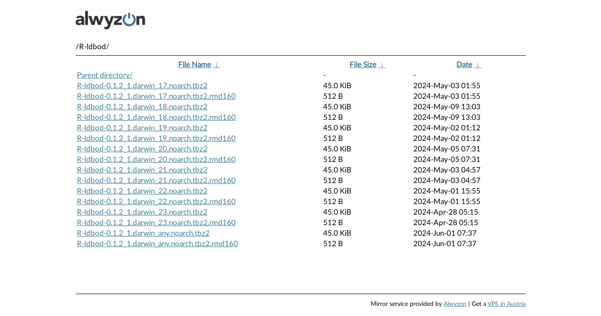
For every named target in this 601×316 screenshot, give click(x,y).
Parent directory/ (105, 75)
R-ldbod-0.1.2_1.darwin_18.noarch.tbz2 (142, 107)
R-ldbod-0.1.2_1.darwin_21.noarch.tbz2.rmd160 (156, 180)
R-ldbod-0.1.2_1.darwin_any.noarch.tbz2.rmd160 (157, 244)
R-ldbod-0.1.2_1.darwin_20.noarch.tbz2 (142, 149)
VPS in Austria (507, 304)
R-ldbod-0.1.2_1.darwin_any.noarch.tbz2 (143, 233)
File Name (194, 64)
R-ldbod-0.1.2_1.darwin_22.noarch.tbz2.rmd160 (156, 201)
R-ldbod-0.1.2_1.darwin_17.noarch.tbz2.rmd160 (156, 96)
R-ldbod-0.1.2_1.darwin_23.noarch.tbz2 (142, 212)
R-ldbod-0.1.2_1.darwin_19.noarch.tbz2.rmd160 (156, 138)
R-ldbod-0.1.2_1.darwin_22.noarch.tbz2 (142, 191)
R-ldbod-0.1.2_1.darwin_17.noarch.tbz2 (142, 86)
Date (464, 64)
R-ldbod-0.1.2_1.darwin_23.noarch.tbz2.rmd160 (156, 222)
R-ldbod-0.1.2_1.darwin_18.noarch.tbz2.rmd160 (156, 117)
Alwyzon (455, 304)
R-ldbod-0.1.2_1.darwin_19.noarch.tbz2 (142, 128)
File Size (363, 64)
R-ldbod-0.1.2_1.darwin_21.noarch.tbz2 (142, 170)
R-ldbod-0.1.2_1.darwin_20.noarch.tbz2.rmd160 (156, 159)
